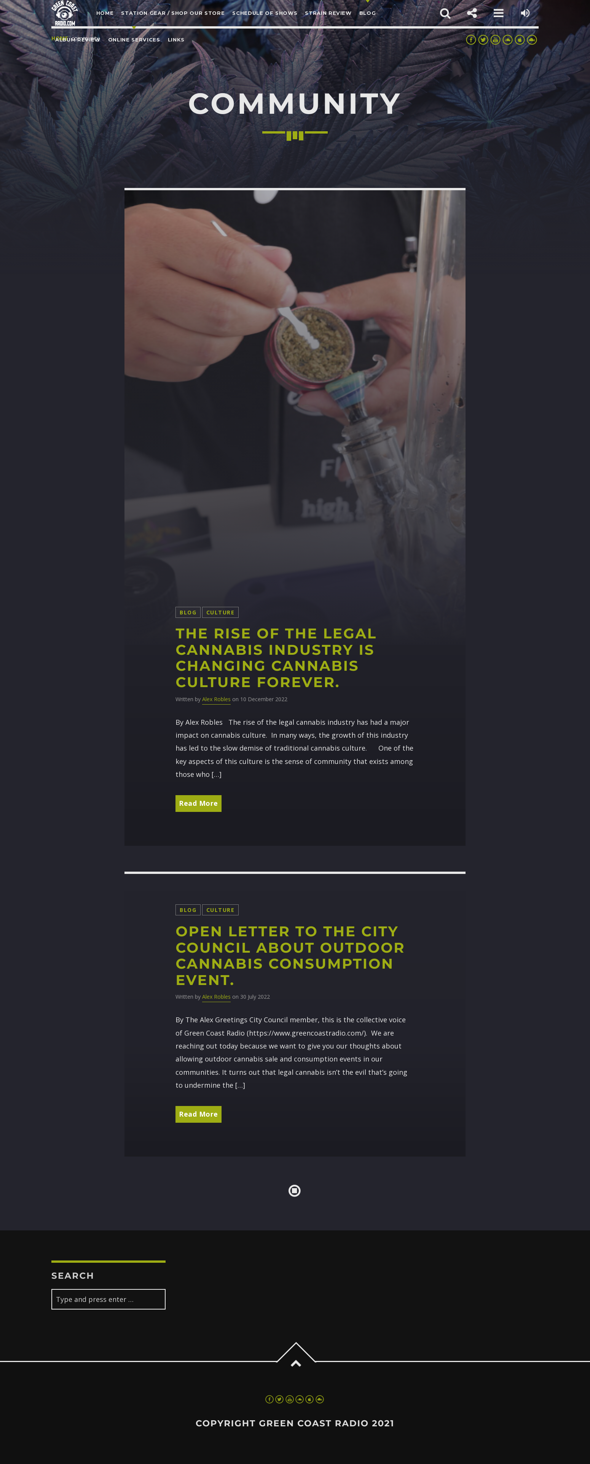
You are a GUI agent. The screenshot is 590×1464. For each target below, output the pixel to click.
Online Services (134, 40)
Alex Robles (216, 699)
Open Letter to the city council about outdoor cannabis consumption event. (290, 956)
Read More (198, 803)
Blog (188, 612)
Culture (220, 612)
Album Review (77, 40)
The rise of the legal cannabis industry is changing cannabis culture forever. (276, 658)
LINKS (176, 40)
